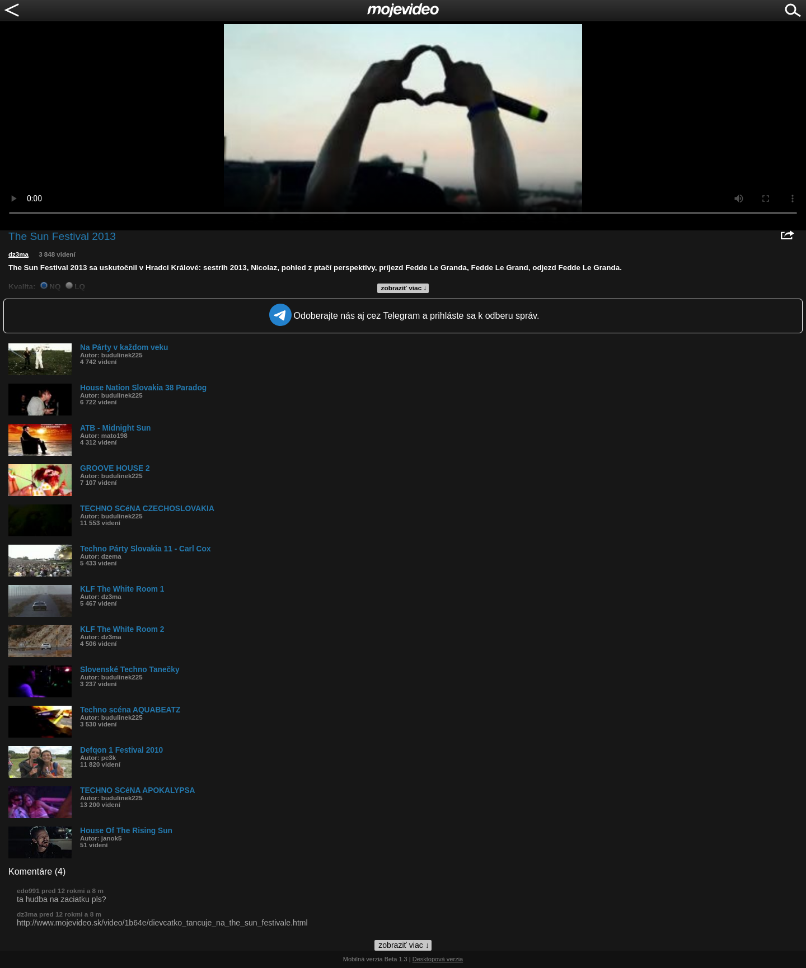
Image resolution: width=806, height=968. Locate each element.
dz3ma (18, 254)
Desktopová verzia (438, 959)
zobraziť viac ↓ (404, 288)
